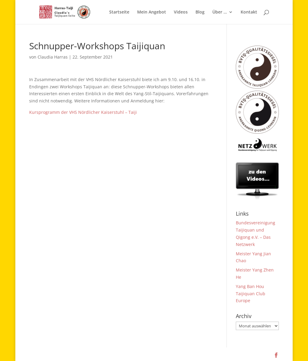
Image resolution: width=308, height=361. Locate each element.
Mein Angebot (151, 12)
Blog (200, 12)
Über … (219, 12)
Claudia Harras (53, 57)
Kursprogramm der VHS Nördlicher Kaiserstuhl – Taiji (83, 112)
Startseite (119, 12)
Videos (181, 12)
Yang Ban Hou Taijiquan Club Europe (250, 294)
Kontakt (249, 12)
